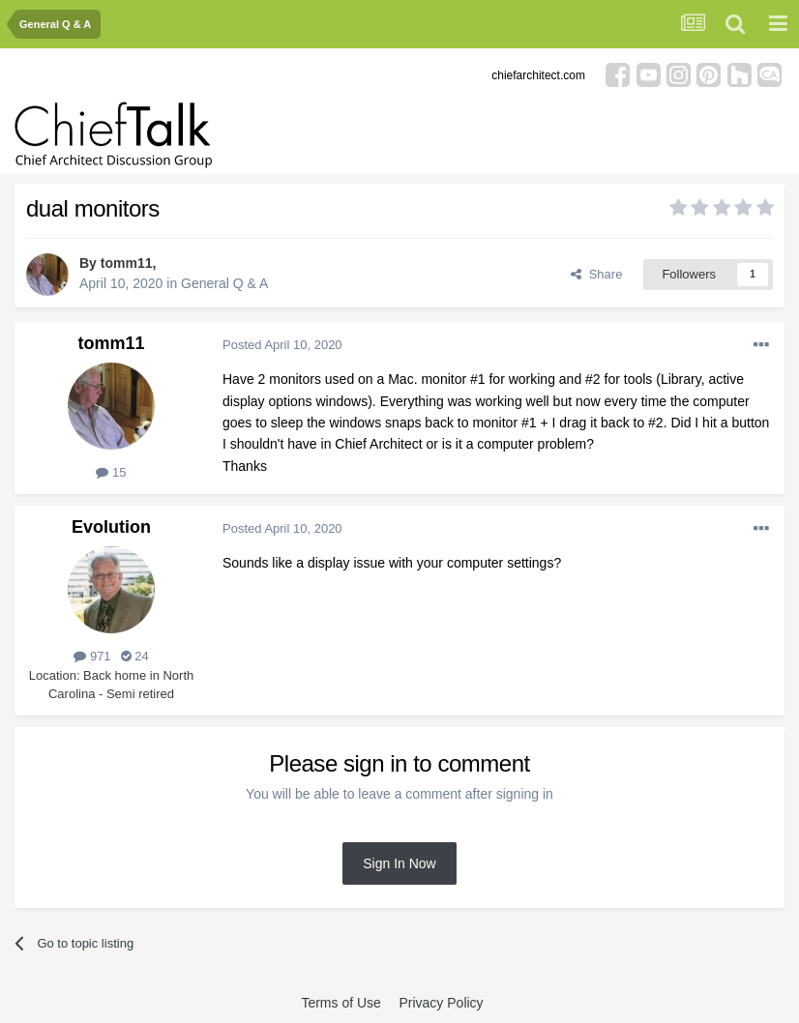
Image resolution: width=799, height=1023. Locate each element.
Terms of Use (340, 1002)
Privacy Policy (441, 1002)
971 (92, 656)
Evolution (111, 527)
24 (135, 656)
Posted (282, 344)
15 (111, 472)
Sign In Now (399, 863)
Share (596, 274)
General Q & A (224, 283)
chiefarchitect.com (538, 75)
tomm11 (127, 263)
